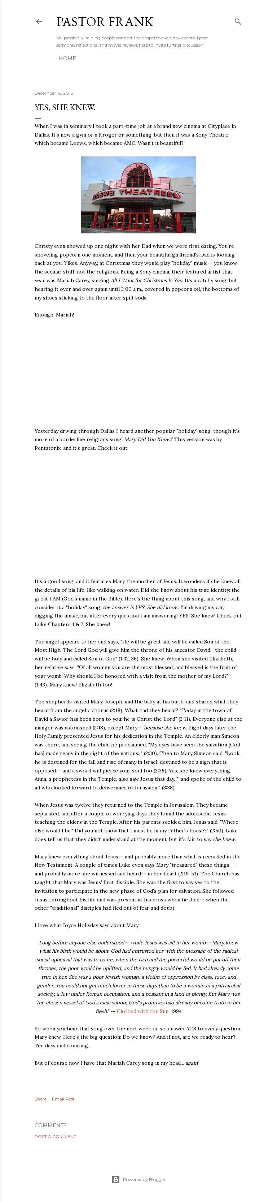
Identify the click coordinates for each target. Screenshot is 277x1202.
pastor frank (104, 21)
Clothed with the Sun (142, 1011)
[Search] (238, 20)
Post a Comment (55, 1136)
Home (67, 58)
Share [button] (41, 1099)
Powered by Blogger (138, 1179)
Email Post (63, 1099)
